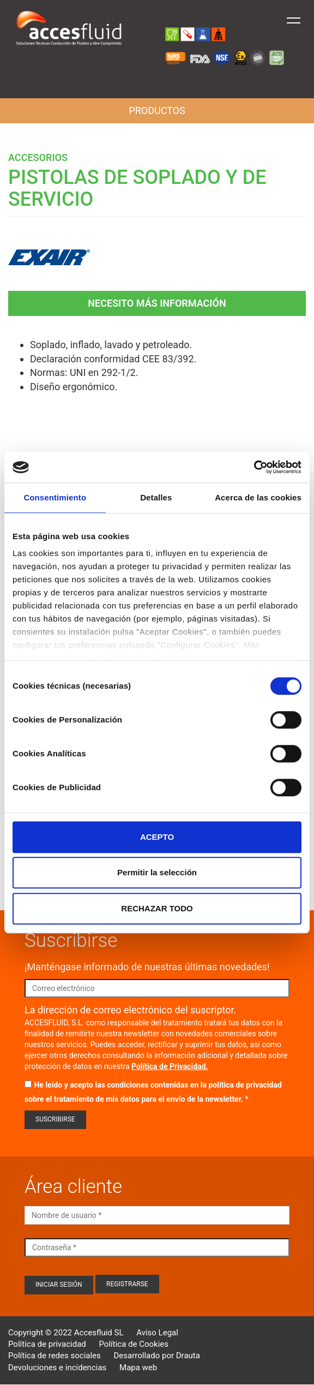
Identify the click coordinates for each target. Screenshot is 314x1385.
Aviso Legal (157, 1333)
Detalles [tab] (156, 497)
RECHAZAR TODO (156, 908)
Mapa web (138, 1367)
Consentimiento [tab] (54, 497)
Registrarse (127, 1284)
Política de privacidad (47, 1344)
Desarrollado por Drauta (157, 1355)
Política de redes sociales (54, 1355)
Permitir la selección (157, 872)
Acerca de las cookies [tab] (258, 497)
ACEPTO (157, 836)
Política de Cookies (133, 1344)
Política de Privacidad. (169, 1066)
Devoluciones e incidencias (57, 1367)
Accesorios (38, 157)
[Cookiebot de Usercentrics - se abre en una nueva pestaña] (253, 467)
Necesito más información (157, 303)
